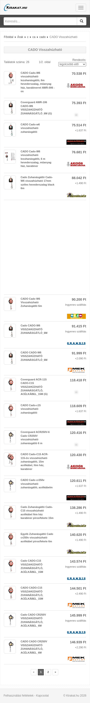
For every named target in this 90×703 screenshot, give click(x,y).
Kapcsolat (42, 695)
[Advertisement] (45, 247)
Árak (20, 37)
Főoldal (8, 37)
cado (42, 37)
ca (34, 37)
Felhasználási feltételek (19, 695)
